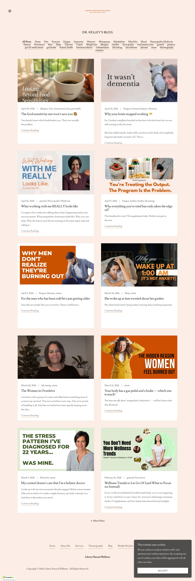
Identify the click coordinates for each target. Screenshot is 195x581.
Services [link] (79, 545)
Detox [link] (38, 41)
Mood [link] (144, 41)
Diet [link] (46, 41)
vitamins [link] (99, 50)
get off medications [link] (34, 47)
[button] (10, 11)
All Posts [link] (26, 41)
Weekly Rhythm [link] (125, 545)
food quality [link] (128, 44)
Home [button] (52, 545)
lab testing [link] (117, 47)
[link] (97, 10)
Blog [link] (110, 545)
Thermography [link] (95, 545)
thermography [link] (167, 47)
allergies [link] (104, 44)
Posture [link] (27, 44)
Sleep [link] (58, 44)
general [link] (160, 44)
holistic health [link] (66, 47)
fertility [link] (115, 44)
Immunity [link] (79, 41)
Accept (163, 570)
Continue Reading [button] (30, 130)
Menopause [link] (104, 41)
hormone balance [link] (84, 47)
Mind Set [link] (132, 41)
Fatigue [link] (66, 41)
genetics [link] (171, 44)
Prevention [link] (39, 44)
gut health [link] (51, 47)
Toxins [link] (79, 44)
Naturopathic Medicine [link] (161, 41)
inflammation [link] (102, 47)
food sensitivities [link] (145, 44)
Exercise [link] (56, 41)
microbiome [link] (131, 47)
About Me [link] (65, 545)
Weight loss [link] (91, 44)
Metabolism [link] (119, 41)
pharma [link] (144, 47)
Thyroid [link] (69, 44)
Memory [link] (91, 41)
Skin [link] (50, 44)
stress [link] (153, 47)
